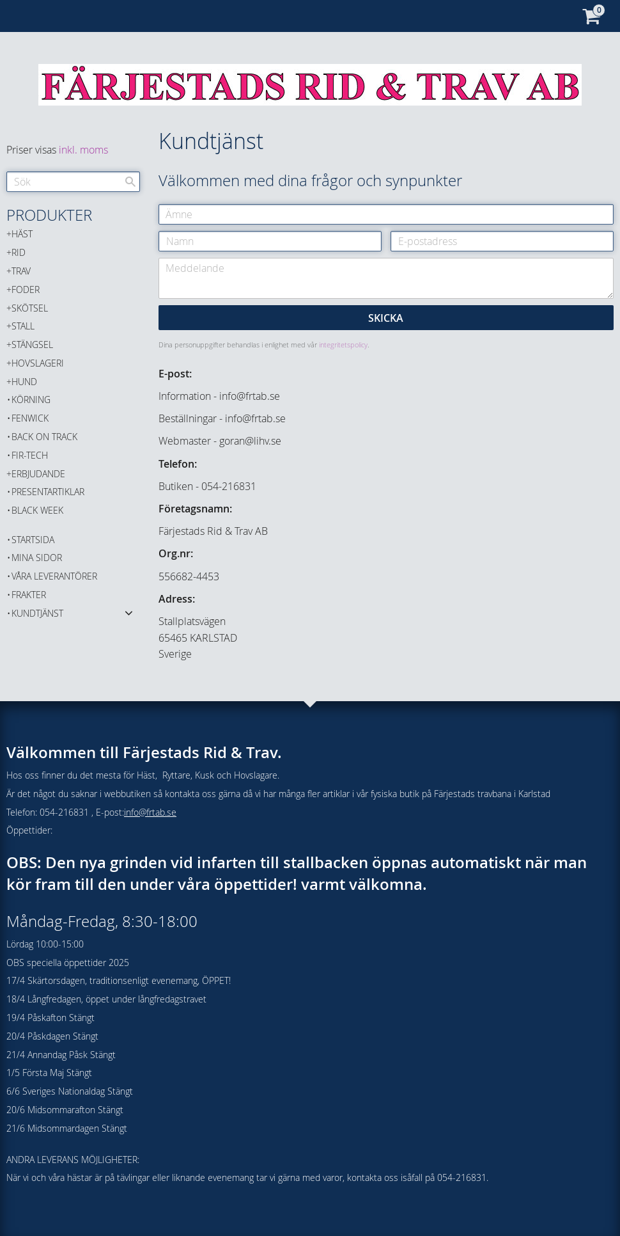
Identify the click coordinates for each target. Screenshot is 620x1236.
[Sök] (130, 181)
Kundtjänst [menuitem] (37, 613)
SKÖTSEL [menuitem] (30, 308)
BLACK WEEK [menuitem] (37, 510)
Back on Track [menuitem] (44, 437)
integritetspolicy (343, 344)
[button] (129, 612)
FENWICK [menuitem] (30, 418)
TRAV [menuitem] (21, 271)
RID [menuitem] (19, 252)
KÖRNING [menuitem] (31, 399)
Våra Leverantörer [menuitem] (54, 576)
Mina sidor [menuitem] (37, 557)
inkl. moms (83, 150)
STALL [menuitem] (23, 326)
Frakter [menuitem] (29, 595)
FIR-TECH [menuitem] (30, 455)
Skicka (385, 318)
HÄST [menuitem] (22, 234)
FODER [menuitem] (26, 289)
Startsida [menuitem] (33, 540)
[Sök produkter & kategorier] (73, 181)
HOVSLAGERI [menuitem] (38, 363)
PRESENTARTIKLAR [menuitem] (48, 492)
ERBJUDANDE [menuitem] (38, 474)
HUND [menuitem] (24, 382)
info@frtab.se (150, 812)
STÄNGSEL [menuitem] (32, 344)
